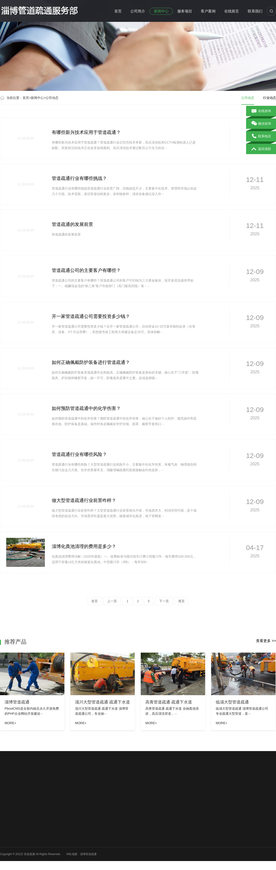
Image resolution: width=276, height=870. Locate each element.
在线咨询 (261, 111)
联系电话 (261, 136)
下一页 (164, 601)
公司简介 (137, 11)
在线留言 (231, 11)
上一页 (112, 601)
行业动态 (269, 98)
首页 (118, 11)
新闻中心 (161, 11)
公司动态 (52, 98)
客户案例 (208, 11)
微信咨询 (261, 124)
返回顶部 (261, 149)
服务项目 (184, 11)
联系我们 (255, 11)
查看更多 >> (266, 641)
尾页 (181, 601)
